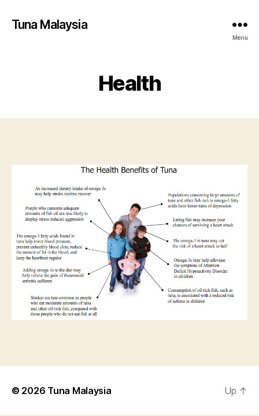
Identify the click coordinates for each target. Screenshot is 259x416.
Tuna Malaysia (49, 24)
